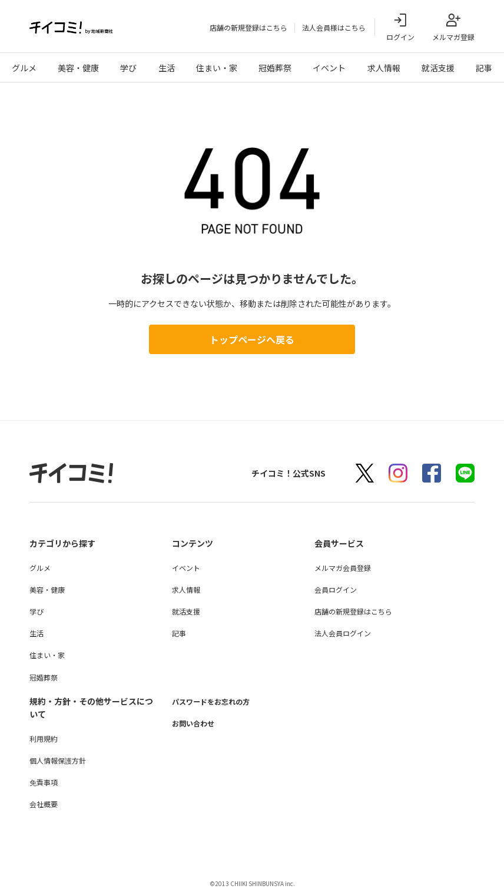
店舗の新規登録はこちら (248, 27)
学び (128, 68)
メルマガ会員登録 (342, 568)
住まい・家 (216, 68)
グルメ (24, 68)
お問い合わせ (196, 723)
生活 (166, 68)
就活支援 (438, 68)
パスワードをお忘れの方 (217, 701)
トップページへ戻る (252, 339)
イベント (329, 68)
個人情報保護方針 (57, 760)
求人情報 (383, 68)
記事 (484, 68)
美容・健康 (78, 68)
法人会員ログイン (342, 633)
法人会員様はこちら (334, 27)
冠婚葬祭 (274, 68)
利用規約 (43, 739)
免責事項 (43, 782)
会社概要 (43, 804)
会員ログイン (335, 589)
